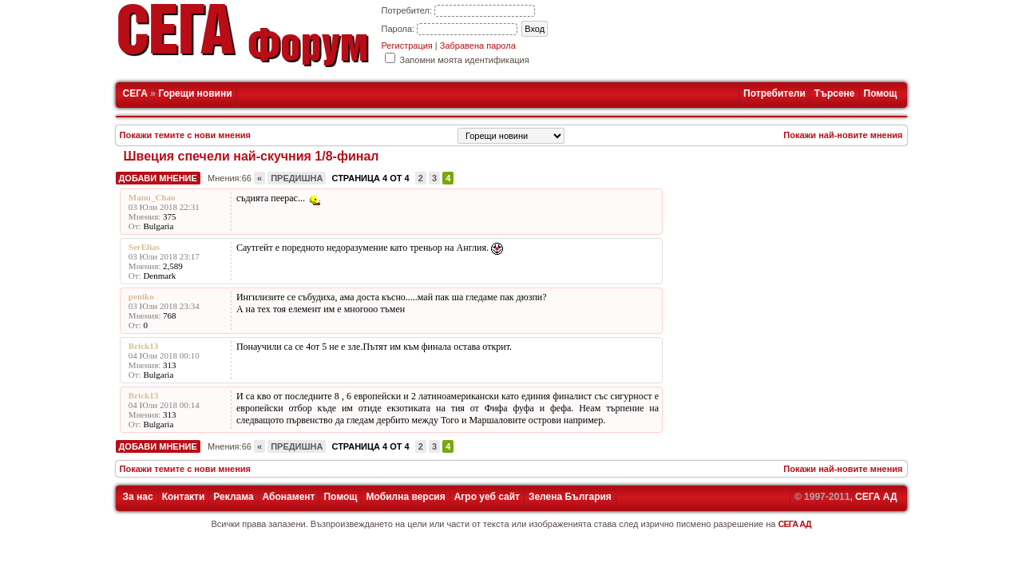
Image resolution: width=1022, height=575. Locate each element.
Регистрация (407, 45)
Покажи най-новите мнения (842, 135)
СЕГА (135, 93)
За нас (138, 496)
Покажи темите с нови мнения (186, 135)
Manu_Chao (152, 197)
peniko (141, 296)
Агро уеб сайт (487, 496)
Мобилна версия (405, 496)
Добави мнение (158, 178)
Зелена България (570, 496)
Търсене (834, 93)
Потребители (774, 93)
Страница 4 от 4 (370, 178)
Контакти (183, 496)
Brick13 (143, 346)
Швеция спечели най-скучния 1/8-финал (251, 156)
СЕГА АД (876, 496)
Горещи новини (195, 93)
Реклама (233, 496)
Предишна (297, 178)
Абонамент (289, 496)
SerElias (144, 247)
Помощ (880, 93)
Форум (308, 50)
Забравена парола (478, 45)
